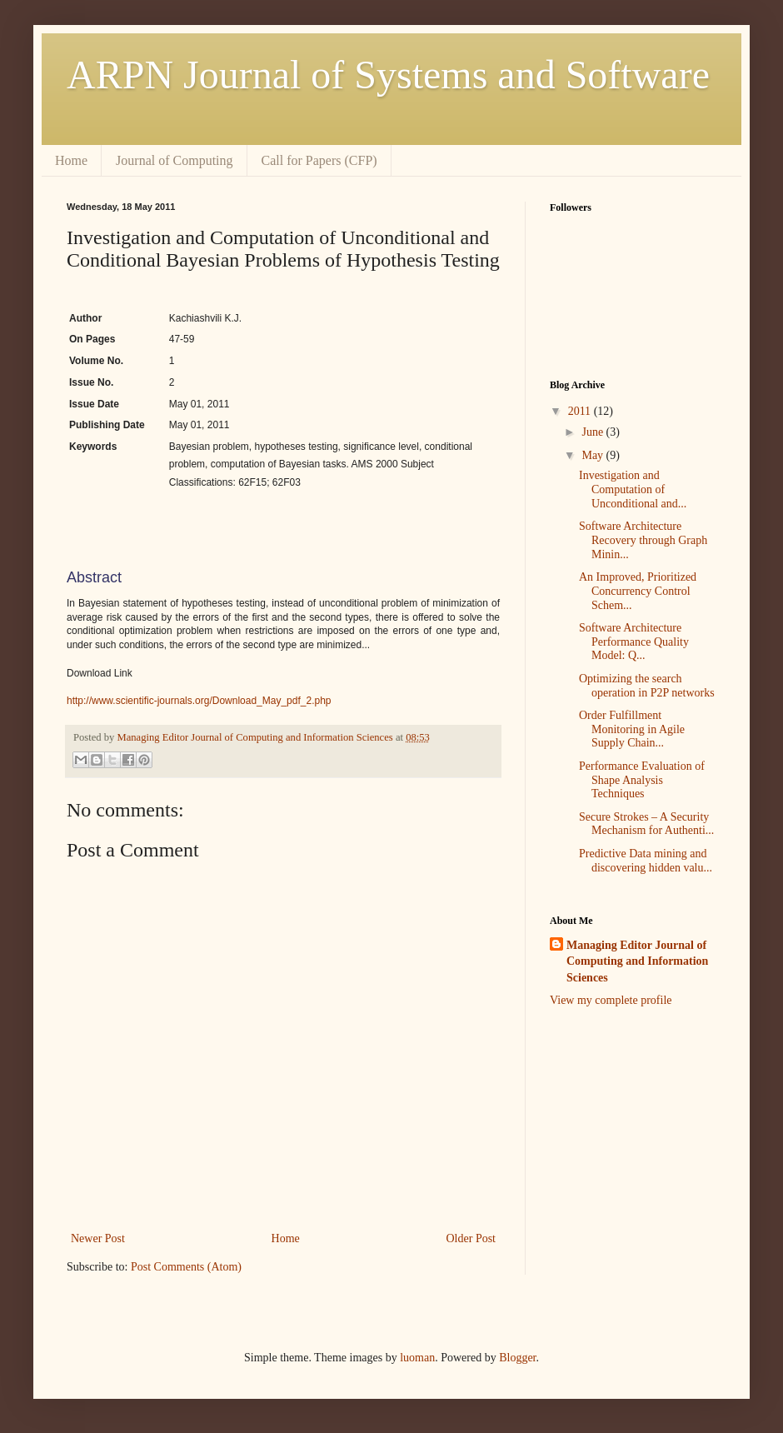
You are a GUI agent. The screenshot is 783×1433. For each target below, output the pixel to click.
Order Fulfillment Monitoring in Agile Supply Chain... (632, 729)
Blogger (517, 1357)
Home (71, 160)
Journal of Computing (174, 160)
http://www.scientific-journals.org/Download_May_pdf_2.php (199, 701)
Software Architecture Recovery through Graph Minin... (643, 540)
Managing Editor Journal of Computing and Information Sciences (637, 961)
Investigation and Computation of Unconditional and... (632, 489)
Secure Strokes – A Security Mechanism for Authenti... (646, 824)
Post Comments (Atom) (186, 1267)
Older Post (471, 1238)
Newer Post (98, 1238)
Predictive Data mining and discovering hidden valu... (645, 860)
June (593, 432)
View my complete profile (611, 1000)
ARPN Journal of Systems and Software (388, 74)
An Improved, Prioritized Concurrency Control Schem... (637, 591)
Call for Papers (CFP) (319, 160)
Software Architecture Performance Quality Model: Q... (634, 642)
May (593, 455)
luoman (417, 1357)
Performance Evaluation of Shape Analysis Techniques (642, 780)
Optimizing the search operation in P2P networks (647, 685)
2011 (581, 411)
